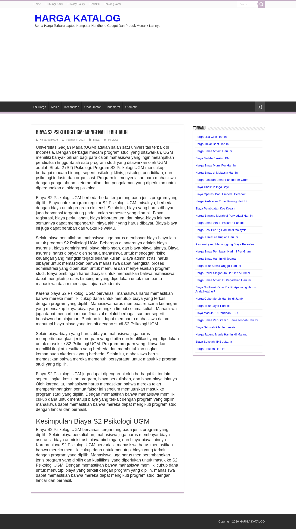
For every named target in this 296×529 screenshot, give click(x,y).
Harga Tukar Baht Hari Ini (212, 144)
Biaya (96, 139)
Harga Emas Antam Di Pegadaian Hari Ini (223, 280)
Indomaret (113, 107)
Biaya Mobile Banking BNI (212, 158)
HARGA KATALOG (77, 18)
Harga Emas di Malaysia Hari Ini (216, 172)
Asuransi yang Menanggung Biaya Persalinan (225, 244)
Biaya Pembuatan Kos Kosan (214, 208)
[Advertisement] (148, 66)
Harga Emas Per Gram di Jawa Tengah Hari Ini (226, 320)
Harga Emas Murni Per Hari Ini (215, 165)
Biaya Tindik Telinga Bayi (212, 187)
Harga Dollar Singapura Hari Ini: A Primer (222, 273)
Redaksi (94, 4)
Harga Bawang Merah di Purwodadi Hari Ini (224, 215)
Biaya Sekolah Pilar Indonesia (215, 327)
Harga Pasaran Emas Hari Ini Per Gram (221, 179)
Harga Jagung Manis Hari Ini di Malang (221, 334)
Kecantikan (71, 107)
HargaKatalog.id (49, 139)
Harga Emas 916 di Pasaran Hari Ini (219, 223)
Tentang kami (112, 4)
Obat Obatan (92, 107)
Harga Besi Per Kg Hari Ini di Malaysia (221, 230)
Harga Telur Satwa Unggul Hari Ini (218, 266)
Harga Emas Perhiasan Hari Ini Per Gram (223, 251)
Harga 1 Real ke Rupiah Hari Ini (216, 237)
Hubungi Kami (54, 4)
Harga (40, 107)
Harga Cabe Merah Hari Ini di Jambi (219, 298)
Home (37, 4)
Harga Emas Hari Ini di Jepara (215, 258)
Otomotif (130, 107)
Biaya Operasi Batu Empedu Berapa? (220, 194)
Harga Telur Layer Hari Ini (212, 306)
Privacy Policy (76, 4)
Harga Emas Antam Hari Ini (213, 151)
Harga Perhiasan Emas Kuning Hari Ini (221, 201)
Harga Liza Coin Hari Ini (211, 136)
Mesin (55, 107)
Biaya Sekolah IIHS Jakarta (213, 341)
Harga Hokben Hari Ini (210, 349)
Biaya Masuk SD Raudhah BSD (216, 313)
